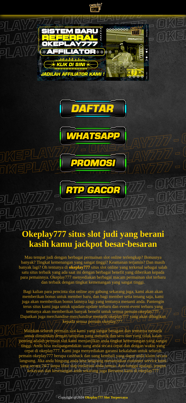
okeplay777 (79, 267)
